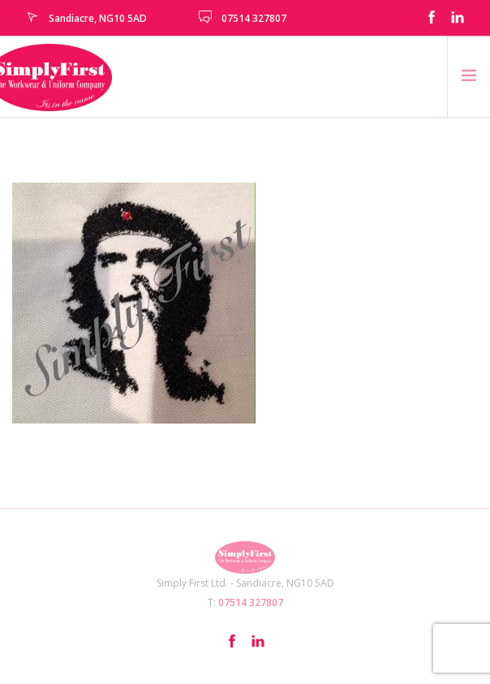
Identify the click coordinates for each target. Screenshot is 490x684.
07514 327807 (253, 18)
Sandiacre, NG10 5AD (98, 18)
